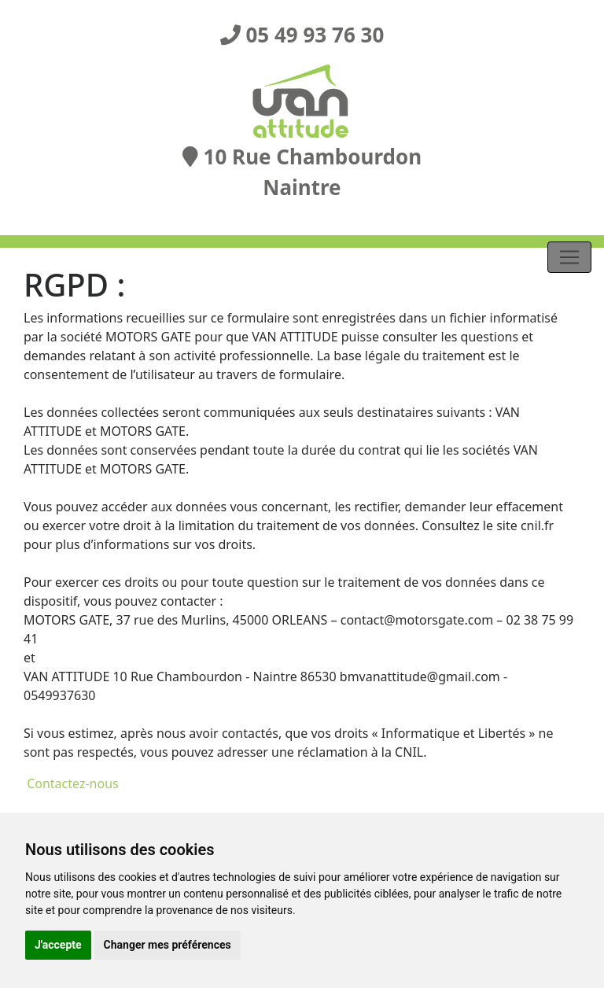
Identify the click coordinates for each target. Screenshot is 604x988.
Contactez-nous (71, 783)
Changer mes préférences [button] (167, 944)
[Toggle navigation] (569, 257)
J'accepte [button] (58, 944)
